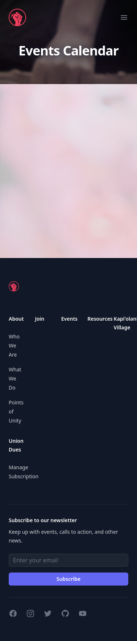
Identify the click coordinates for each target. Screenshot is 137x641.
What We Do (15, 378)
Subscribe (68, 578)
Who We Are (14, 345)
